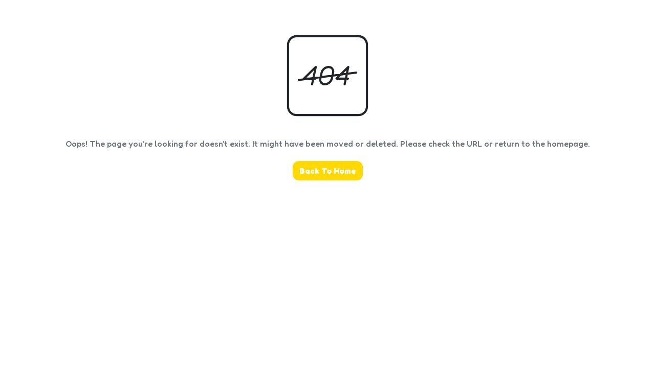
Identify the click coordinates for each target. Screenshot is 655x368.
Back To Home (327, 171)
